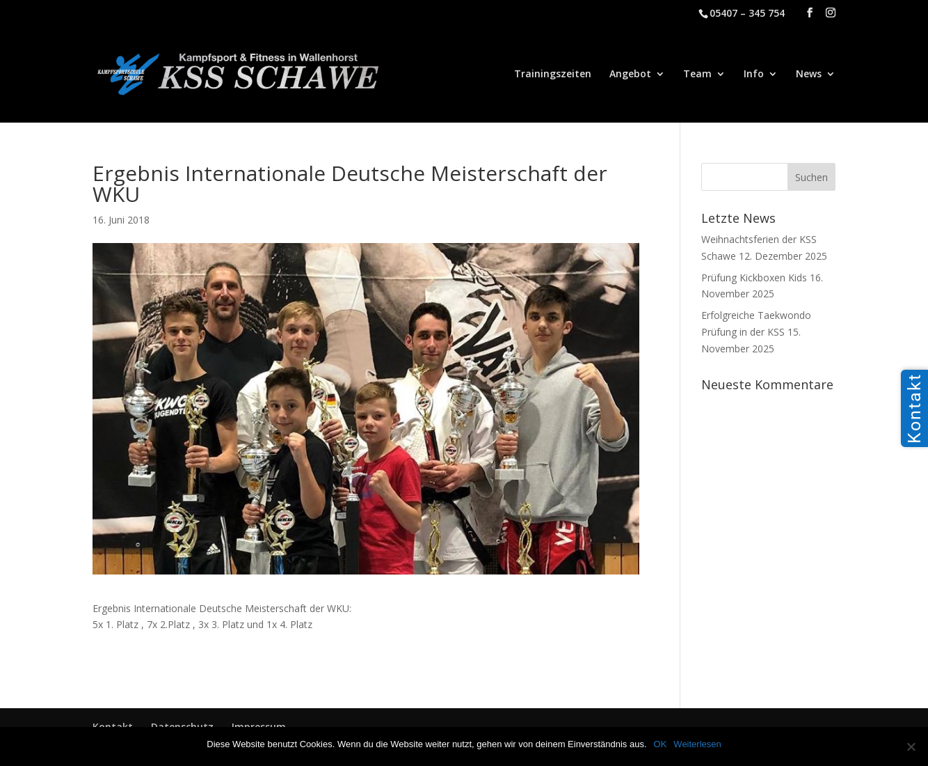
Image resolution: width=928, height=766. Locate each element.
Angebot (630, 74)
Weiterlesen (697, 744)
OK (660, 744)
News (809, 74)
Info (754, 74)
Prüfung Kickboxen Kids (754, 277)
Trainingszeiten (552, 74)
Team (697, 74)
